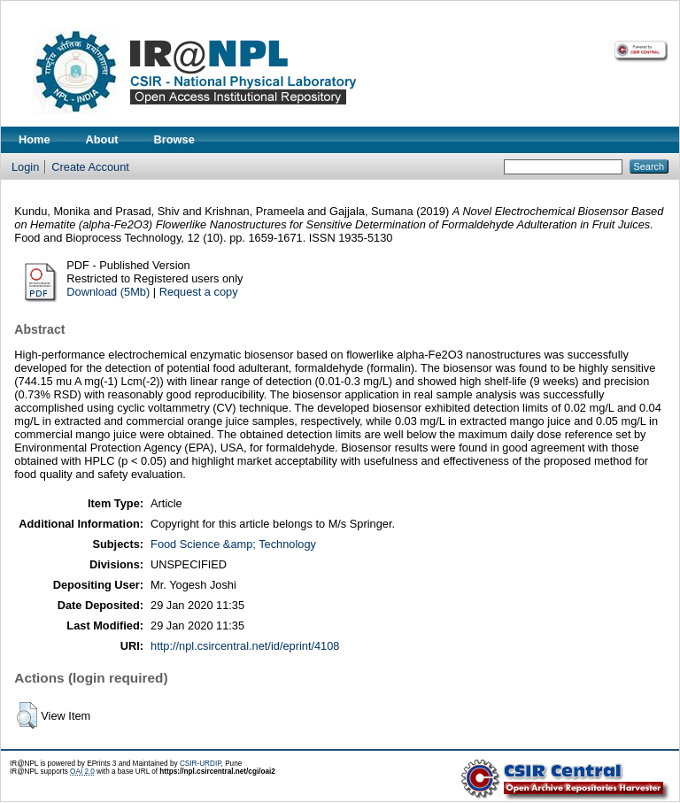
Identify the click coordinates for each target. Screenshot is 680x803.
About (102, 139)
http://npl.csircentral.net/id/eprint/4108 (245, 645)
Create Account (90, 167)
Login (25, 167)
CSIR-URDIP (200, 764)
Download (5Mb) (108, 291)
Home (34, 139)
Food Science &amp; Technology (233, 544)
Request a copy (198, 291)
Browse (174, 139)
